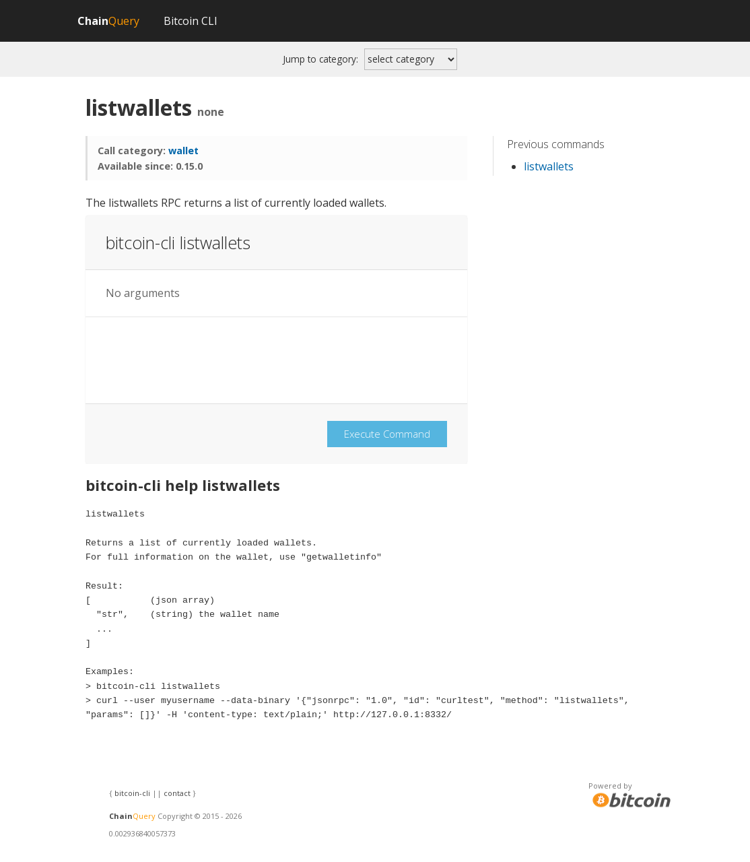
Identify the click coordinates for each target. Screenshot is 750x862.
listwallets (549, 166)
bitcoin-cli (132, 793)
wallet (183, 150)
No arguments (143, 293)
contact (177, 793)
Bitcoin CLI (190, 20)
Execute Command (387, 433)
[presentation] (208, 360)
